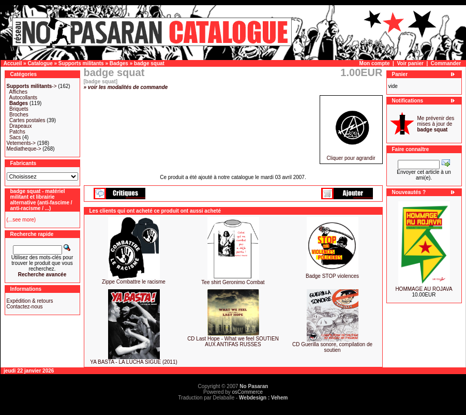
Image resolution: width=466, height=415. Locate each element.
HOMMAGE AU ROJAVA (423, 289)
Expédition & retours (30, 301)
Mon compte (374, 63)
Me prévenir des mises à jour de (436, 123)
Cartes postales (27, 120)
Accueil (13, 63)
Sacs (15, 137)
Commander (446, 63)
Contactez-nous (25, 306)
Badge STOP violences (332, 276)
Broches (18, 114)
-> (32, 86)
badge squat (149, 63)
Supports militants (81, 63)
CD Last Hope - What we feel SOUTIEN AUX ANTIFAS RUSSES (233, 341)
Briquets (18, 109)
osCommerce (247, 392)
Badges (119, 63)
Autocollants (23, 97)
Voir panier (410, 63)
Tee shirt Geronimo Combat (232, 282)
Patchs (17, 132)
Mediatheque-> (24, 149)
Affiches (18, 92)
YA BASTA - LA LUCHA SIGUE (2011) (133, 362)
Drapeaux (20, 126)
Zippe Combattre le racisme (134, 282)
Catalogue (39, 63)
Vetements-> (21, 143)
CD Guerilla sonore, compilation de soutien (332, 347)
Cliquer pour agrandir (351, 156)
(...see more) (21, 220)
